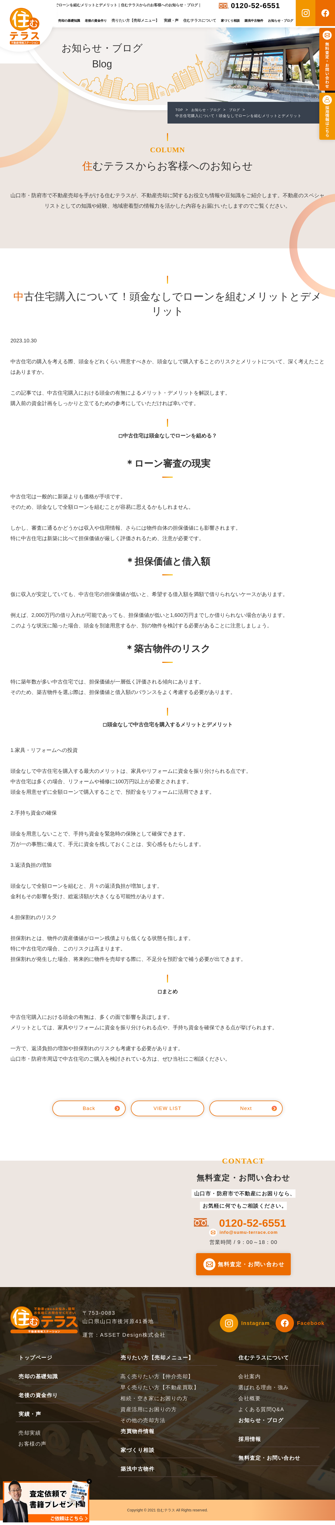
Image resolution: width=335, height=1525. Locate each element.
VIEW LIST (167, 1108)
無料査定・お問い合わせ (252, 1266)
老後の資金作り (96, 20)
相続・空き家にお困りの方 (154, 1403)
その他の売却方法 (142, 1425)
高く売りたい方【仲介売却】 (157, 1381)
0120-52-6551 (255, 6)
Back (89, 1108)
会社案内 (249, 1381)
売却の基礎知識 (69, 20)
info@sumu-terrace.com (248, 1233)
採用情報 (249, 1443)
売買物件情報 (137, 1436)
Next (246, 1108)
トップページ (35, 1362)
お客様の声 (32, 1448)
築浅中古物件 (253, 20)
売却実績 (29, 1437)
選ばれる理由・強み (263, 1392)
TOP (179, 110)
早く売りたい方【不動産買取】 (159, 1392)
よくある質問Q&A (261, 1414)
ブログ (238, 110)
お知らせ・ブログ (280, 20)
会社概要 (249, 1403)
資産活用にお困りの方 (148, 1414)
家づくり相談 (230, 20)
